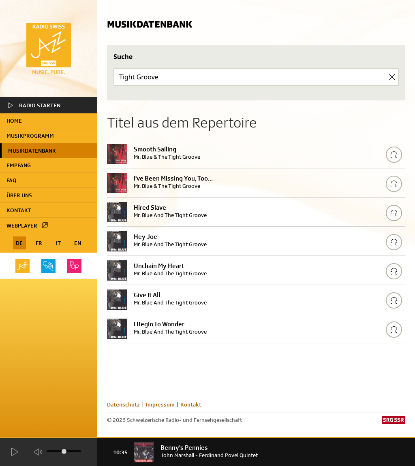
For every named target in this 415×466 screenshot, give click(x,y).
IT (58, 243)
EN (77, 243)
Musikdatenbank (32, 150)
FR (39, 243)
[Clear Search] (392, 77)
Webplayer (27, 225)
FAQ (11, 180)
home (14, 120)
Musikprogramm (30, 135)
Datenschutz (123, 404)
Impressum (160, 404)
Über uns (19, 195)
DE (19, 243)
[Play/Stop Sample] (394, 154)
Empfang (18, 165)
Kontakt (18, 210)
